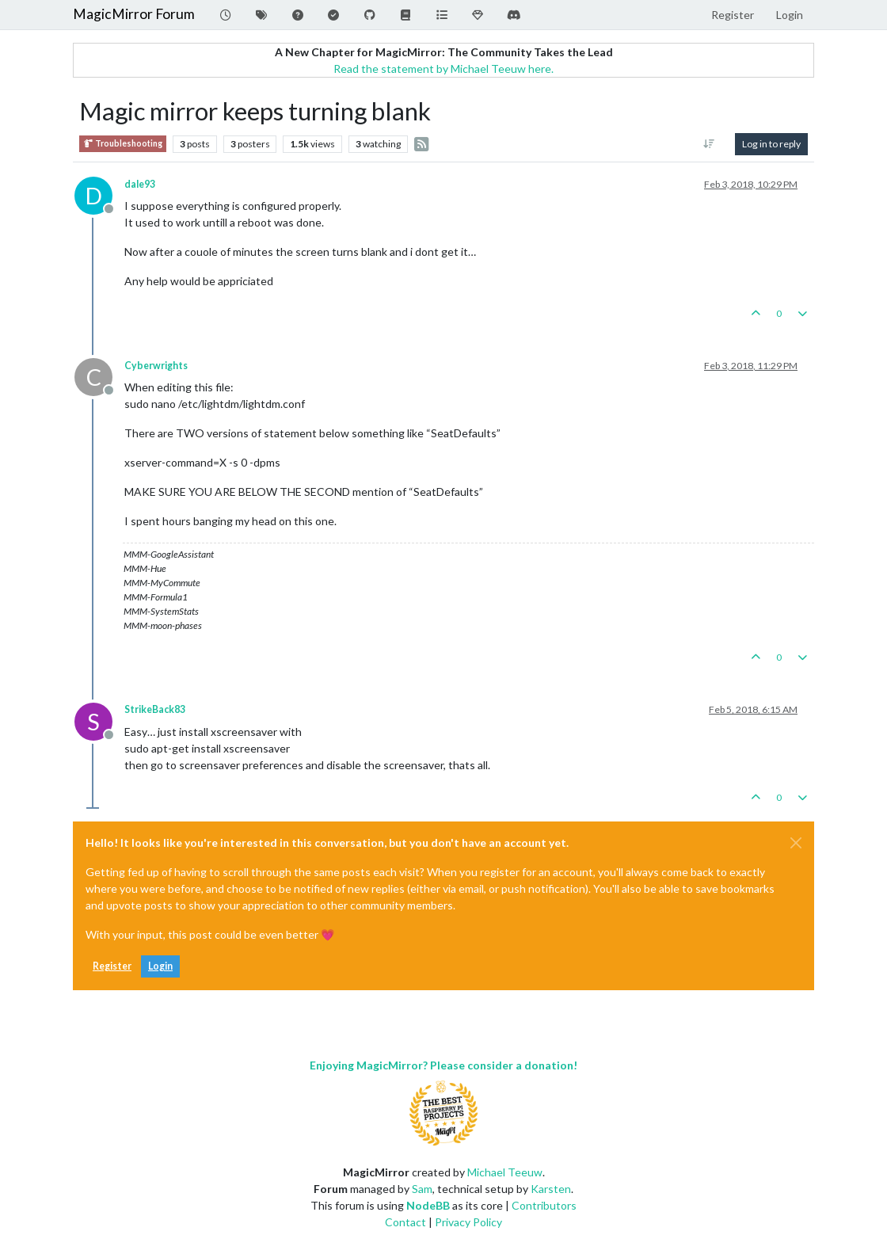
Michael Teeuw (504, 1172)
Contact (405, 1222)
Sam (422, 1188)
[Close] (796, 842)
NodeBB (428, 1205)
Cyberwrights (156, 366)
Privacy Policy (468, 1222)
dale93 (139, 184)
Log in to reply (771, 144)
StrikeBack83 (154, 709)
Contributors (544, 1205)
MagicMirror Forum (134, 14)
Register (112, 966)
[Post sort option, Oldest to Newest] (709, 144)
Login (160, 966)
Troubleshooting (122, 144)
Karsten (551, 1188)
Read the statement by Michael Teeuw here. (443, 68)
